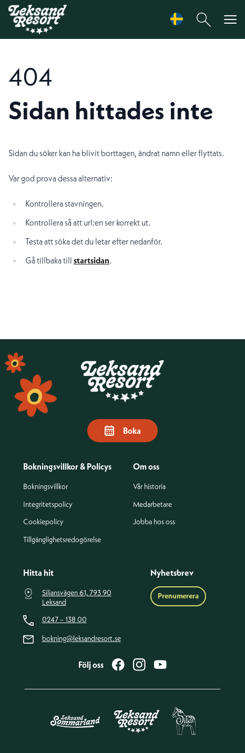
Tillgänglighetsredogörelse (62, 539)
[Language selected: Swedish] (179, 19)
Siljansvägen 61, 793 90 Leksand (76, 597)
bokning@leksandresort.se (81, 638)
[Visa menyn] (230, 19)
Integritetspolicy (48, 504)
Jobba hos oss (154, 521)
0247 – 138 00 (64, 619)
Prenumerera (178, 596)
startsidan (91, 260)
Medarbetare (152, 504)
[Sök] (204, 20)
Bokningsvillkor (45, 486)
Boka (122, 430)
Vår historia (149, 486)
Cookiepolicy (43, 521)
